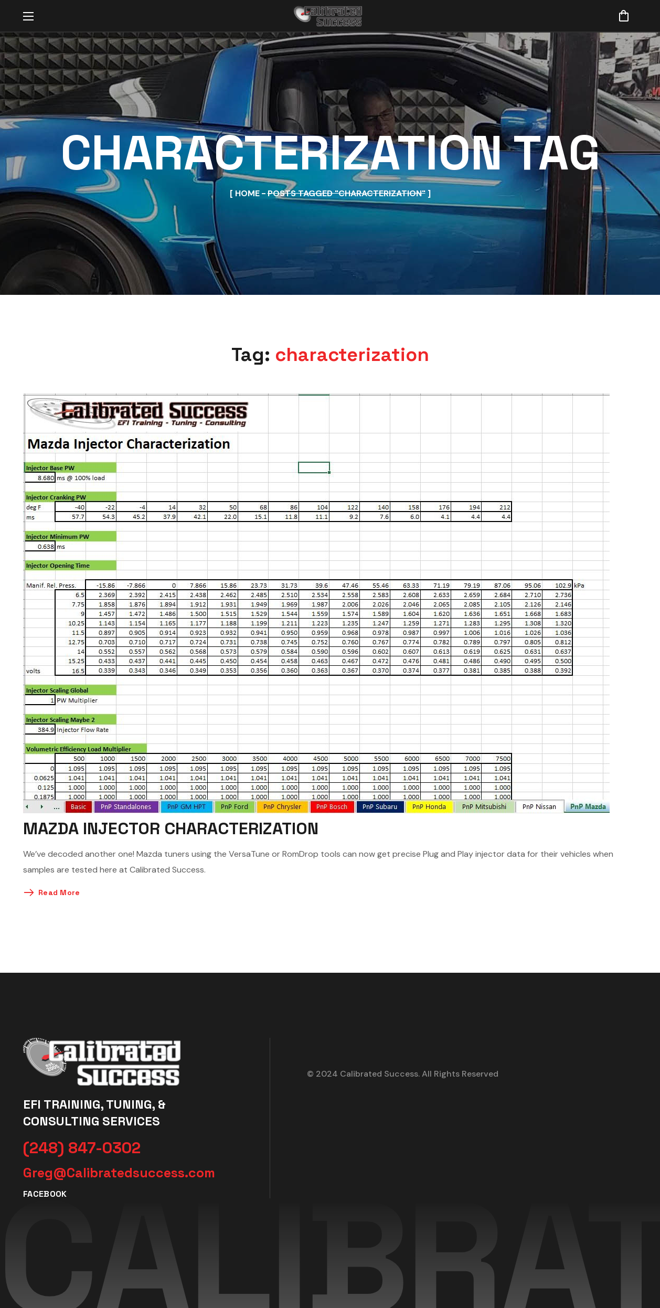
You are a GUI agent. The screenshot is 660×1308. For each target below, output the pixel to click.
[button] (624, 16)
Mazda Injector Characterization (170, 828)
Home (247, 193)
